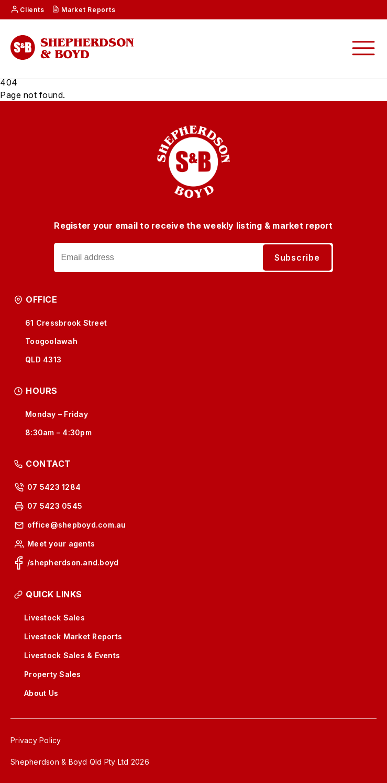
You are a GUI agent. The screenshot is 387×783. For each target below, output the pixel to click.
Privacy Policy (35, 740)
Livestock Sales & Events (72, 655)
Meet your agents (61, 543)
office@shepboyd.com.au (76, 524)
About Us (41, 693)
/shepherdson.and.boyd (72, 562)
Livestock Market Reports (73, 636)
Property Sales (52, 674)
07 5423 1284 (54, 486)
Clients (32, 10)
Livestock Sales (54, 617)
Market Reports (88, 10)
